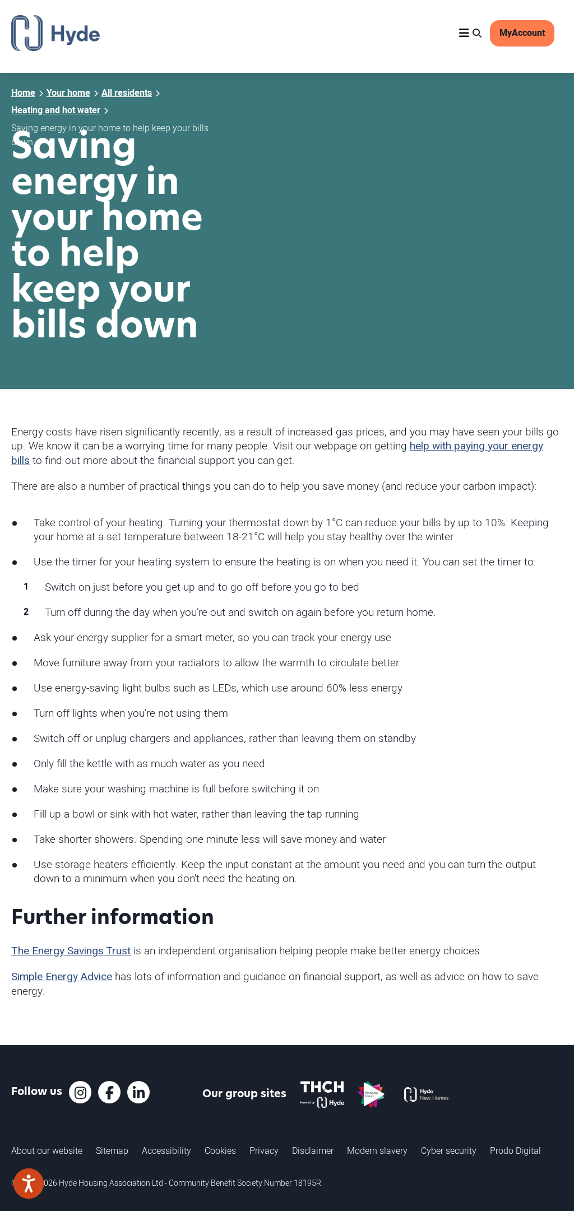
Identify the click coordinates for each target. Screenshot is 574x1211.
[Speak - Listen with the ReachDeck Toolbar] (28, 1183)
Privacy (264, 1150)
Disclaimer (313, 1150)
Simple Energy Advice (61, 977)
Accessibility (166, 1150)
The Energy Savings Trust (71, 951)
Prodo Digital (515, 1150)
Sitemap (112, 1150)
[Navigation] (464, 33)
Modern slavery (377, 1150)
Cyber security (448, 1150)
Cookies (220, 1150)
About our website (46, 1150)
